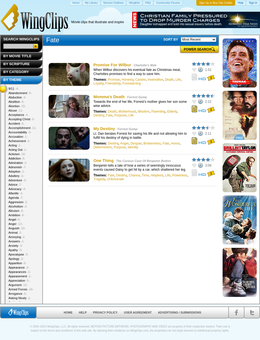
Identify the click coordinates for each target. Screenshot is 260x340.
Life (178, 80)
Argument (18, 285)
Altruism (16, 210)
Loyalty (98, 83)
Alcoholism (18, 206)
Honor (175, 143)
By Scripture (16, 64)
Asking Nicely (19, 298)
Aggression (18, 202)
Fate (109, 115)
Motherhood (127, 111)
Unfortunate (115, 179)
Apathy (15, 250)
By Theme (12, 80)
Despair (136, 143)
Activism (17, 154)
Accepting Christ (21, 119)
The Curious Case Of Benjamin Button (143, 161)
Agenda (15, 197)
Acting (14, 145)
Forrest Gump (137, 97)
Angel (14, 219)
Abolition (16, 101)
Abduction (17, 97)
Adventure (17, 180)
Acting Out (17, 149)
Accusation (18, 136)
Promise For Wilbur (112, 64)
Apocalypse (18, 254)
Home (68, 312)
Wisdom (143, 111)
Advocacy (17, 189)
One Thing (103, 160)
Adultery (16, 175)
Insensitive (155, 80)
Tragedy (99, 179)
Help (83, 312)
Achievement (19, 141)
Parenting (158, 111)
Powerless (179, 175)
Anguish (16, 228)
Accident (16, 123)
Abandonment (20, 93)
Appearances (19, 271)
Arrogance (17, 293)
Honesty (127, 80)
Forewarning (132, 83)
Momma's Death (109, 96)
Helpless (157, 175)
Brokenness (152, 143)
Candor (140, 80)
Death (169, 80)
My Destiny (104, 128)
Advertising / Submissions (179, 312)
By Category (16, 72)
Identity (133, 147)
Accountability (19, 132)
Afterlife (15, 193)
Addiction (16, 158)
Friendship (113, 83)
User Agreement (138, 312)
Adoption (16, 171)
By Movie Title (17, 56)
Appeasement (19, 276)
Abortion (17, 106)
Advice (15, 184)
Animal (15, 232)
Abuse (15, 110)
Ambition (16, 215)
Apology (16, 258)
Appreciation (19, 280)
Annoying (16, 237)
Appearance (18, 267)
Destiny (98, 115)
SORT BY (170, 39)
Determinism (102, 147)
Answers (16, 241)
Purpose (120, 115)
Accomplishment (22, 128)
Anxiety (15, 245)
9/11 (13, 88)
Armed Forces (21, 289)
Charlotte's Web (145, 65)
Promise (114, 80)
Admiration (17, 162)
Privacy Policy (105, 312)
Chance (134, 175)
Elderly (172, 111)
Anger (124, 143)
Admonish (17, 167)
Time (145, 175)
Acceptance (18, 114)
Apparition (17, 263)
